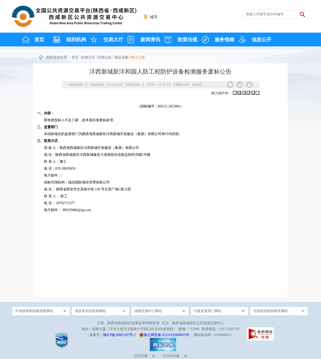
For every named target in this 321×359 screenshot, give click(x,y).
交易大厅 (113, 39)
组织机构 (76, 39)
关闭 (197, 84)
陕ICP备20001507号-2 (119, 335)
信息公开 (261, 39)
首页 (39, 39)
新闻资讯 (150, 39)
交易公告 (105, 57)
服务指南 (224, 39)
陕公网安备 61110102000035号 (166, 335)
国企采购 (121, 57)
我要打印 (181, 84)
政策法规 (187, 39)
